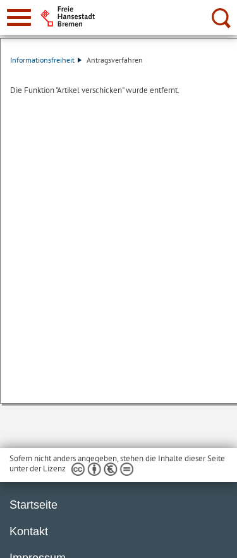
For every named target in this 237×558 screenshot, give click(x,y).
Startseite (33, 505)
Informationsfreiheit (46, 60)
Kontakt (28, 531)
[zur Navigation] (19, 17)
